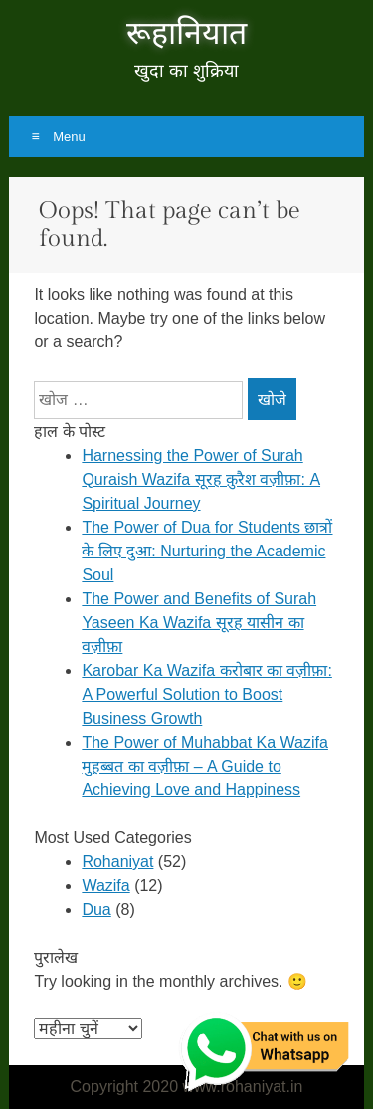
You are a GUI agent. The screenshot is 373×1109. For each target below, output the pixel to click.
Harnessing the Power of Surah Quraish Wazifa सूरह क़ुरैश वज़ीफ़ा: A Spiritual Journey (201, 479)
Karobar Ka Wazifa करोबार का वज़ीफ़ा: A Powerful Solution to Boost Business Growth (206, 694)
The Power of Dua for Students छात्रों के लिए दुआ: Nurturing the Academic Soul (207, 551)
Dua (96, 909)
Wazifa (105, 885)
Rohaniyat (117, 861)
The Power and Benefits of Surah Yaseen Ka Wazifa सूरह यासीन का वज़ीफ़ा (199, 622)
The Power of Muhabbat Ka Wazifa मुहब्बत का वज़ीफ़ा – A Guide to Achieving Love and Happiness (205, 766)
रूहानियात (186, 34)
